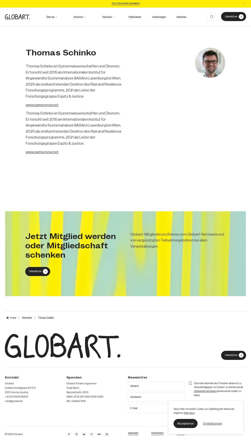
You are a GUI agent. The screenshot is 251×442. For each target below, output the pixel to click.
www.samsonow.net (42, 105)
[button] (186, 423)
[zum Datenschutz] (157, 433)
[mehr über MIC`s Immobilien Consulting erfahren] (125, 253)
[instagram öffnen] (76, 434)
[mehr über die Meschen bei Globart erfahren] (181, 17)
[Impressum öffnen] (133, 433)
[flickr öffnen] (99, 434)
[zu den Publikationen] (134, 17)
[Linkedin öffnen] (84, 434)
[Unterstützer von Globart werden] (233, 16)
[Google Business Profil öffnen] (106, 434)
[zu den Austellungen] (159, 17)
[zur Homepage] (17, 17)
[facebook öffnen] (68, 434)
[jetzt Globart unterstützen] (233, 355)
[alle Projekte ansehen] (107, 17)
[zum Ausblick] (78, 17)
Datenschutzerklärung (205, 391)
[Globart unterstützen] (37, 271)
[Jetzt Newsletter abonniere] (126, 3)
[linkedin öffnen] (91, 434)
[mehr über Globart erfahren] (50, 17)
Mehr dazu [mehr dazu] (189, 413)
